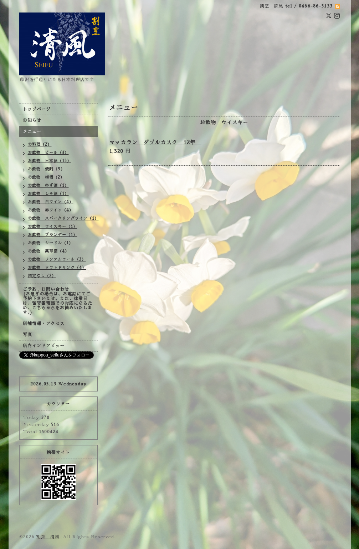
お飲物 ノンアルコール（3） (57, 259)
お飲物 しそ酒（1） (48, 194)
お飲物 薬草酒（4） (48, 251)
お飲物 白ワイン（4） (50, 202)
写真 (27, 335)
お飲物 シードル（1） (50, 243)
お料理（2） (40, 144)
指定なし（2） (42, 276)
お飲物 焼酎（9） (46, 169)
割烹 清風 (48, 537)
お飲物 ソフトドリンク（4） (57, 268)
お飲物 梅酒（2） (46, 177)
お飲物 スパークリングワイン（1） (63, 218)
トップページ (37, 109)
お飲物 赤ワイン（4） (50, 210)
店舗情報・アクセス (44, 323)
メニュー (32, 131)
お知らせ (32, 120)
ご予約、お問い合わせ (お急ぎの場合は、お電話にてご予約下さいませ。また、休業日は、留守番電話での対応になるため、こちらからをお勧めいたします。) (57, 301)
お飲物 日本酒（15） (49, 161)
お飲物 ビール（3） (48, 153)
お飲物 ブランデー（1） (52, 235)
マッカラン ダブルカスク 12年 (155, 142)
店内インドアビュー (44, 346)
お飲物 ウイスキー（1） (52, 227)
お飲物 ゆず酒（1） (48, 186)
